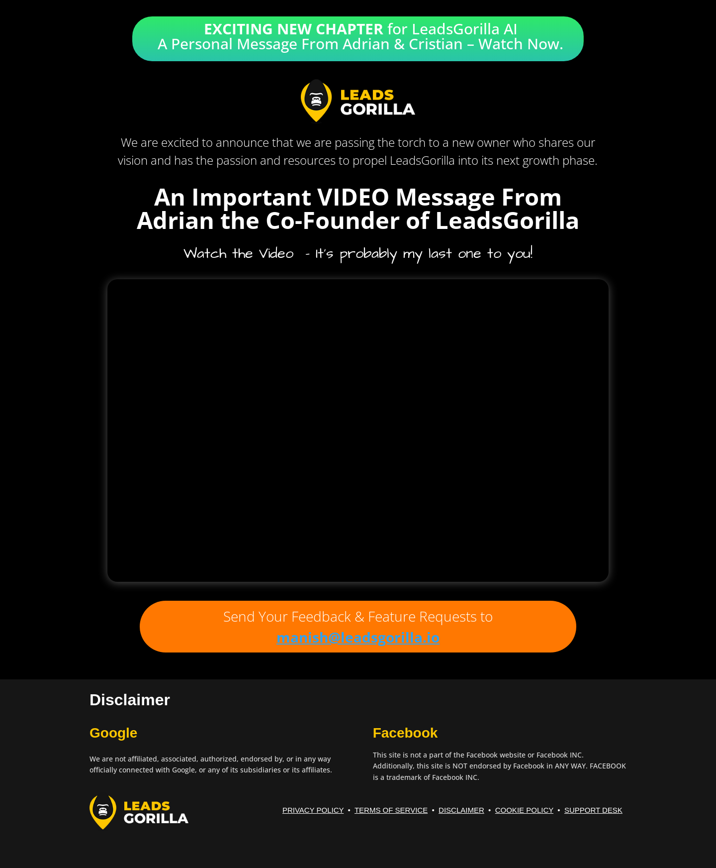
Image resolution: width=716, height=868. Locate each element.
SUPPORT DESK (593, 810)
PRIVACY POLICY (313, 810)
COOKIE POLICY (524, 810)
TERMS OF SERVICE (391, 810)
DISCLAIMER (461, 810)
